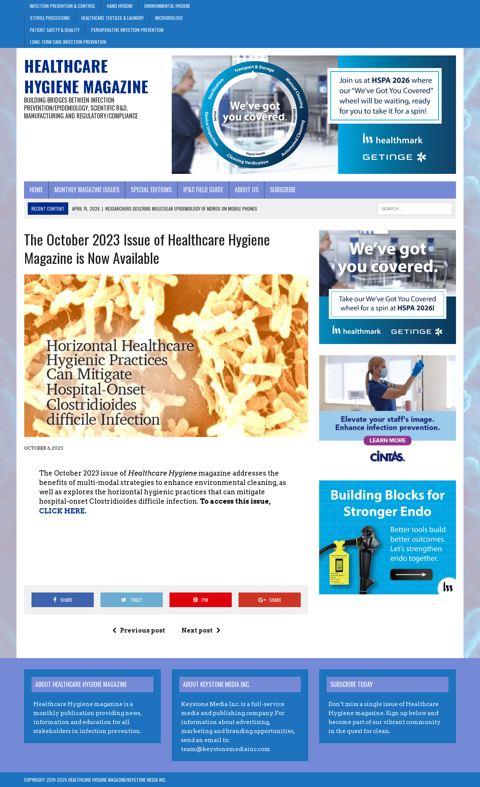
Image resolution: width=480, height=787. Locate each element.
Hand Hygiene (120, 6)
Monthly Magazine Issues (86, 189)
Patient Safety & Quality (55, 30)
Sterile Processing (50, 18)
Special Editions (151, 189)
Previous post (138, 630)
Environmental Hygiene (167, 6)
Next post (201, 630)
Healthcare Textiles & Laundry (112, 18)
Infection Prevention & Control (62, 6)
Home (36, 189)
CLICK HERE (62, 511)
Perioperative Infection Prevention (127, 30)
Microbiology (169, 18)
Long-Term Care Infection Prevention (68, 42)
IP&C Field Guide (203, 189)
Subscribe (283, 189)
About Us (246, 189)
